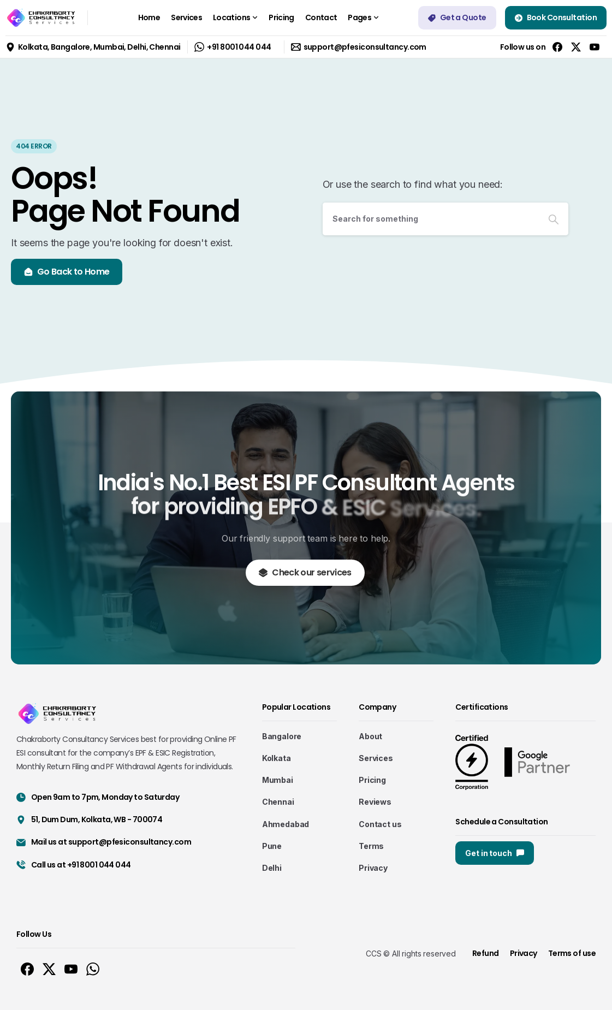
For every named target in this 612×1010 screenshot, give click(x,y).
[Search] (431, 219)
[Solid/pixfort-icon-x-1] (49, 969)
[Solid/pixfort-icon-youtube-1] (71, 969)
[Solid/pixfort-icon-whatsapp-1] (93, 969)
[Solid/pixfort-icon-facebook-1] (27, 969)
